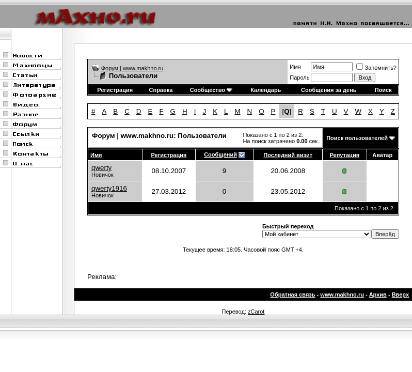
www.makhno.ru (342, 294)
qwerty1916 (109, 188)
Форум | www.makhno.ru (132, 68)
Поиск (383, 90)
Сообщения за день (328, 90)
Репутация (345, 155)
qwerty (101, 168)
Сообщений (220, 154)
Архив (378, 294)
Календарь (265, 90)
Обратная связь (292, 294)
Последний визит (287, 155)
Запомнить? (376, 68)
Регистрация (115, 90)
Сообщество (211, 90)
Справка (161, 90)
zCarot (256, 311)
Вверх (400, 294)
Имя (295, 67)
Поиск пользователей (357, 138)
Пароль (299, 77)
